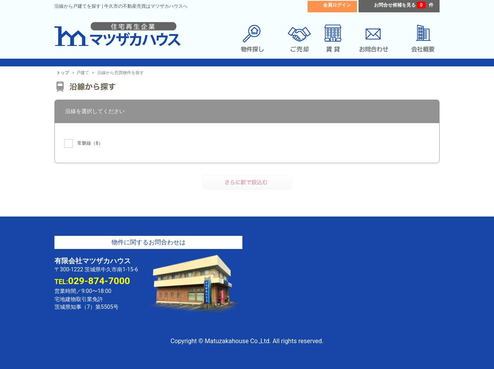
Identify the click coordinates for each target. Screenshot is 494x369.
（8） (83, 143)
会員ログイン (337, 5)
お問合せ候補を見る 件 (403, 5)
